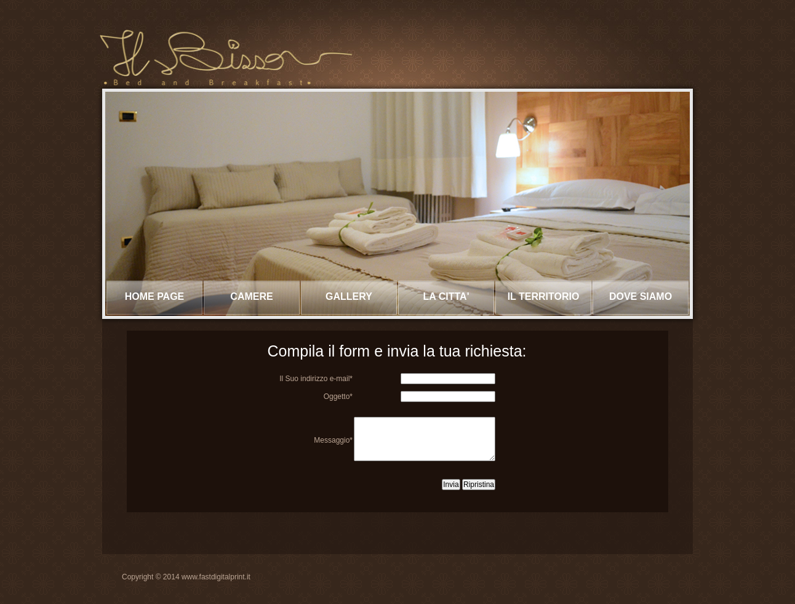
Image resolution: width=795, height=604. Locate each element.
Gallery (349, 296)
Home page (155, 296)
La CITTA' (446, 296)
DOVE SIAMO (640, 296)
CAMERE (251, 296)
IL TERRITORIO (544, 296)
